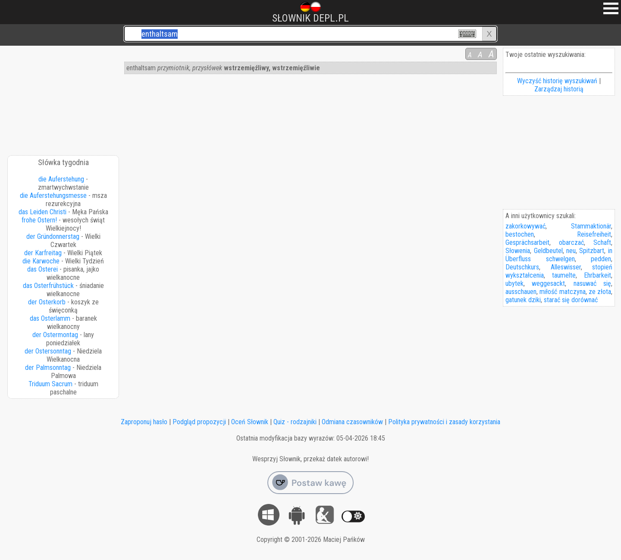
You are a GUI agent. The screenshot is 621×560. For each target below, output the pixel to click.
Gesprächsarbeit (527, 242)
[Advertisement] (63, 97)
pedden (601, 259)
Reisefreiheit (594, 234)
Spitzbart (591, 251)
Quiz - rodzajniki (295, 422)
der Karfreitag (43, 253)
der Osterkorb (47, 302)
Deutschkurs (522, 267)
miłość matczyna (562, 292)
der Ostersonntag (48, 351)
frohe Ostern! (39, 220)
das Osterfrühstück (48, 286)
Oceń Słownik (249, 422)
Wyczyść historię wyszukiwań (557, 81)
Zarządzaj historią (558, 89)
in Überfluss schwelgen (558, 255)
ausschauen (520, 292)
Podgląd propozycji (199, 422)
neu (571, 251)
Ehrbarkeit (597, 275)
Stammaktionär (591, 226)
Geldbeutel (548, 251)
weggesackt (548, 283)
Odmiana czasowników (352, 422)
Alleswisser (566, 267)
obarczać (571, 242)
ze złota (600, 292)
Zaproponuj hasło (144, 422)
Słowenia (517, 251)
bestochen (519, 234)
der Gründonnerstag (52, 236)
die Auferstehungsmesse (53, 195)
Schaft (602, 242)
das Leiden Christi (42, 212)
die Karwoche (41, 261)
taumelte (564, 275)
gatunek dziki (523, 300)
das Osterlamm (50, 318)
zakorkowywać (525, 226)
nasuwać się (592, 283)
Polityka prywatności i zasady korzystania (444, 422)
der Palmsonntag (48, 367)
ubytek (514, 283)
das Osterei (42, 269)
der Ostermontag (55, 335)
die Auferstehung (61, 179)
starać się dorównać (571, 300)
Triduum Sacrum (50, 384)
